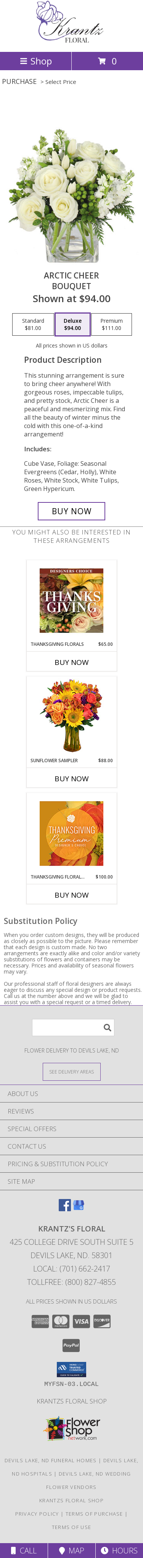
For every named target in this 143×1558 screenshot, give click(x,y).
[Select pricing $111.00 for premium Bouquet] (112, 325)
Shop (36, 61)
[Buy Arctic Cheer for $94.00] (72, 511)
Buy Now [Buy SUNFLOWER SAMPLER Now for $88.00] (72, 779)
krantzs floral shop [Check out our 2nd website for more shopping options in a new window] (72, 1401)
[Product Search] (73, 1027)
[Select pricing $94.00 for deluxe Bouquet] (73, 325)
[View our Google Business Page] (78, 1208)
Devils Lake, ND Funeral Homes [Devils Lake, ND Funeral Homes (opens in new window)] (51, 1460)
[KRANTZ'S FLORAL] (71, 40)
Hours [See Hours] (119, 1550)
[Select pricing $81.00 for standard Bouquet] (33, 325)
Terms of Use (72, 1527)
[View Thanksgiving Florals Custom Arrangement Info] (71, 600)
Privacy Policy (37, 1513)
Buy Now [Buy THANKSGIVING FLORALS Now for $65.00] (72, 662)
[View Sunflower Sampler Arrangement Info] (71, 717)
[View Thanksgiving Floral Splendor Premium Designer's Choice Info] (71, 833)
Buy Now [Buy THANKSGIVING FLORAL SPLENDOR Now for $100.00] (72, 895)
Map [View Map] (71, 1550)
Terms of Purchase (94, 1513)
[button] (71, 1369)
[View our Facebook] (65, 1208)
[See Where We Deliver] (72, 1071)
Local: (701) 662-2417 (71, 1268)
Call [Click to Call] (24, 1550)
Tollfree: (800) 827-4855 (71, 1282)
